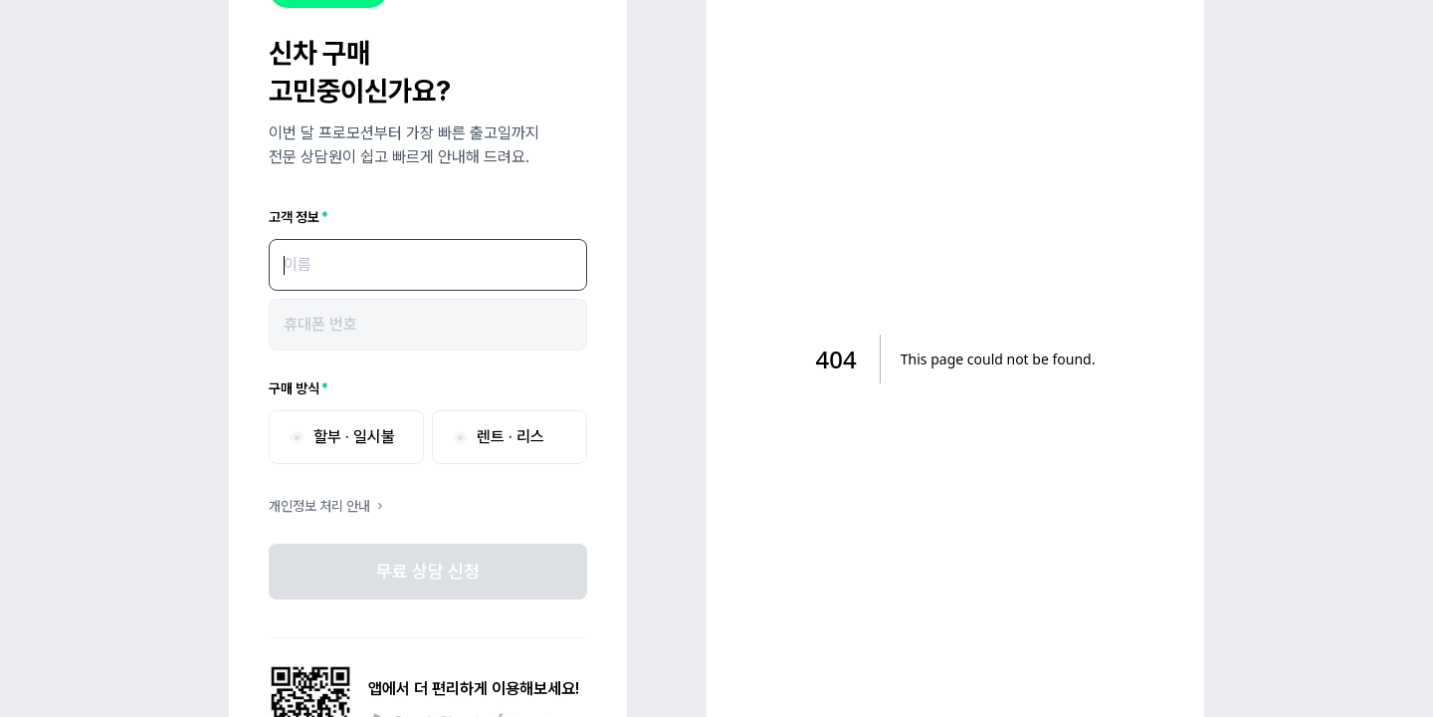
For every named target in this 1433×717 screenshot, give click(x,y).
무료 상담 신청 (428, 571)
